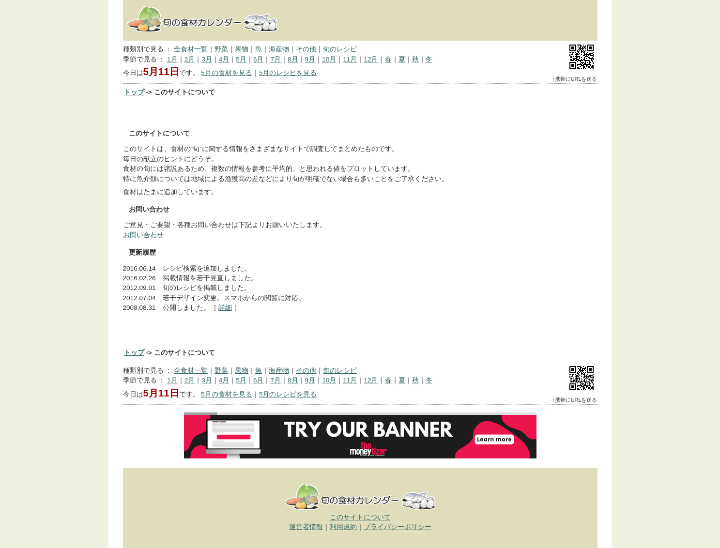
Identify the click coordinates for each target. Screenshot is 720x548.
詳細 (225, 307)
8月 (293, 59)
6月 (258, 59)
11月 (350, 59)
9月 (310, 59)
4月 (224, 59)
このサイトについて (360, 517)
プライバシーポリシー (397, 527)
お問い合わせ (143, 235)
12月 (371, 59)
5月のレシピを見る (288, 72)
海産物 (279, 49)
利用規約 (343, 527)
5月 (241, 59)
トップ (134, 92)
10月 (329, 59)
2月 (189, 59)
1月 (172, 59)
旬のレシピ (340, 49)
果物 (241, 49)
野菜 (221, 49)
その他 (306, 49)
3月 (206, 59)
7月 (275, 59)
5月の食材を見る (226, 72)
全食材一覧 (191, 49)
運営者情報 (306, 527)
